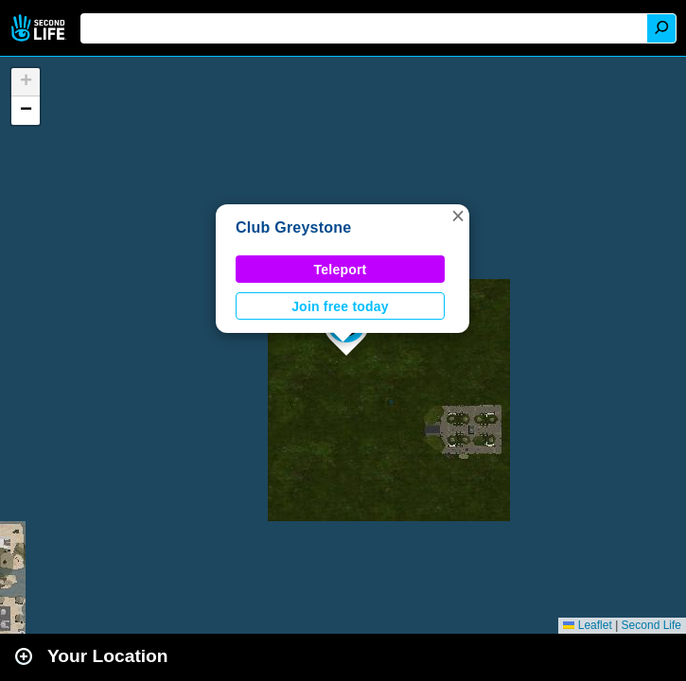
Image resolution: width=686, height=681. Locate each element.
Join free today (340, 306)
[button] (458, 215)
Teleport (340, 269)
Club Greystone (294, 227)
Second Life (40, 28)
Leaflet (587, 625)
